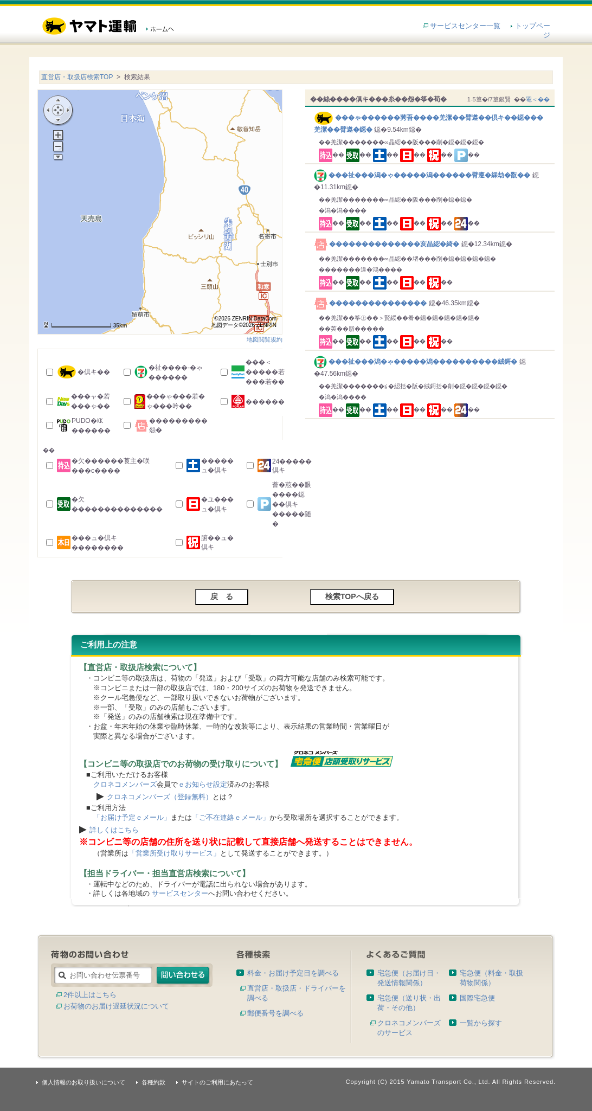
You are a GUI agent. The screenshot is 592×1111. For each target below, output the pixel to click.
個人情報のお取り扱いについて (83, 1082)
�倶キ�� (94, 372)
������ (265, 402)
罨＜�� (538, 99)
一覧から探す (481, 1023)
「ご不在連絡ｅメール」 (230, 817)
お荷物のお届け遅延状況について (116, 1006)
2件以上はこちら (90, 995)
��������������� (371, 303)
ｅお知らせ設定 (202, 784)
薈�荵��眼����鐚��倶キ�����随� (291, 504)
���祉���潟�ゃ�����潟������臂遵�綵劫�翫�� (423, 175)
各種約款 (153, 1082)
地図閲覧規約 (264, 339)
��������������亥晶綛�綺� (387, 244)
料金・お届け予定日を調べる (293, 973)
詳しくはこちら (114, 830)
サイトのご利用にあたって (217, 1082)
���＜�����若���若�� (265, 372)
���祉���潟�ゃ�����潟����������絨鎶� (416, 361)
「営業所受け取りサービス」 (174, 853)
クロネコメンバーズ (125, 784)
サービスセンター (180, 893)
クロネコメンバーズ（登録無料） (160, 797)
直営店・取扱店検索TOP (77, 77)
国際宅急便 (477, 998)
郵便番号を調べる (275, 1013)
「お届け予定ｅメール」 (132, 817)
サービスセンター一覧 (465, 26)
